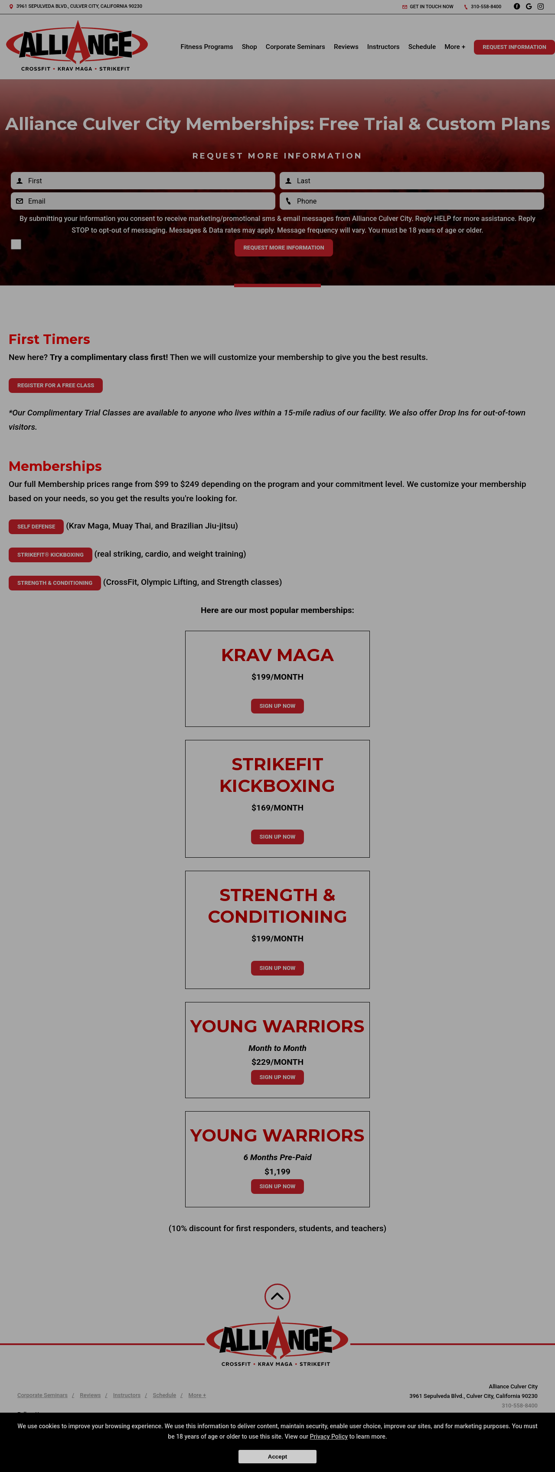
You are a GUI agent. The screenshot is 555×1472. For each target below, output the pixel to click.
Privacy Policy (329, 1436)
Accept (277, 1456)
